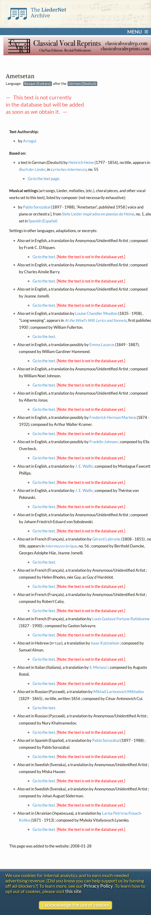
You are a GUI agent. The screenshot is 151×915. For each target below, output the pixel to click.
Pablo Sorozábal (36, 207)
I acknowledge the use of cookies (75, 905)
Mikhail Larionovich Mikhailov (118, 691)
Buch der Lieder (32, 169)
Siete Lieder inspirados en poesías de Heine (98, 214)
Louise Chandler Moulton (96, 313)
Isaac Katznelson (105, 643)
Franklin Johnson (103, 441)
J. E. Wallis (84, 466)
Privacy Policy (98, 886)
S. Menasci (98, 667)
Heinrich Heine (81, 162)
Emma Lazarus (101, 344)
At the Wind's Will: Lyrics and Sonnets (96, 320)
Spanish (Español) (42, 220)
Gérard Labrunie (106, 539)
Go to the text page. (44, 178)
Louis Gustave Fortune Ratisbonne (121, 619)
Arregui (29, 141)
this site (73, 891)
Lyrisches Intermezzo (68, 169)
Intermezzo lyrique (61, 546)
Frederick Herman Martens (112, 417)
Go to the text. (44, 257)
